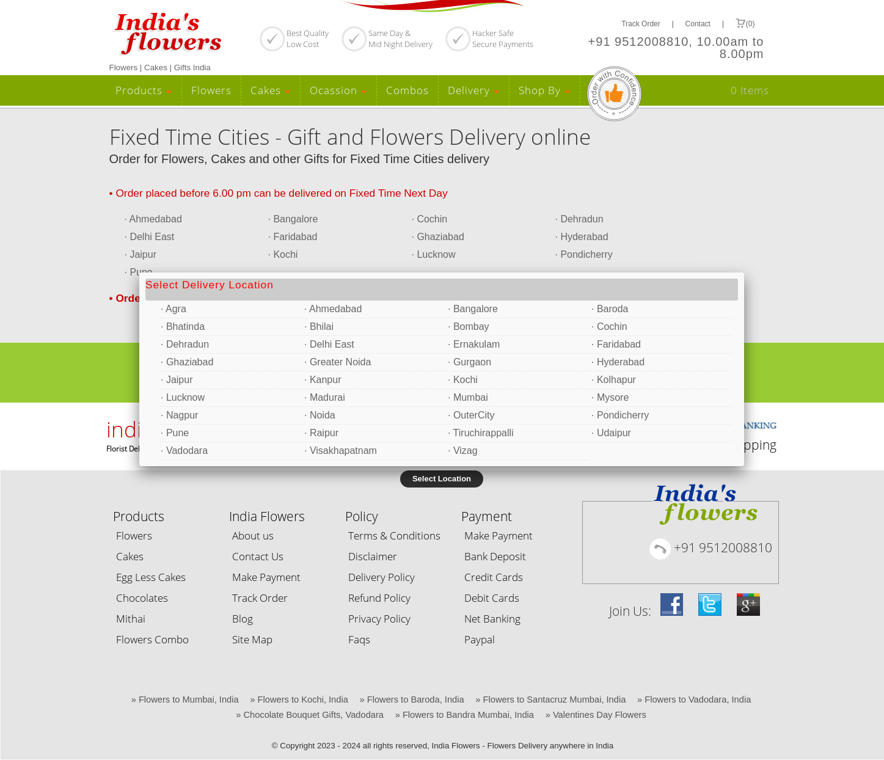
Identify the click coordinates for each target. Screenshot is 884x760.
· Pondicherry (620, 415)
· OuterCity (471, 415)
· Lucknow (183, 397)
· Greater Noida (337, 362)
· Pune (175, 433)
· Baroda (609, 309)
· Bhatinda (183, 326)
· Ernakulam (474, 344)
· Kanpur (322, 380)
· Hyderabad (618, 362)
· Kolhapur (613, 380)
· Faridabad (616, 344)
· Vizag (463, 450)
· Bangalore (473, 309)
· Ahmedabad (333, 309)
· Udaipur (611, 433)
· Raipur (321, 433)
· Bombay (468, 326)
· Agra (173, 309)
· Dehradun (185, 344)
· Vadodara (184, 450)
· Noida (319, 415)
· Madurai (324, 397)
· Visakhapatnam (340, 450)
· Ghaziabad (187, 362)
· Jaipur (176, 380)
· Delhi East (329, 344)
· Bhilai (319, 326)
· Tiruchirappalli (481, 433)
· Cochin (609, 326)
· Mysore (610, 397)
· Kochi (463, 380)
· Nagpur (179, 415)
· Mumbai (468, 397)
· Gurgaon (469, 362)
